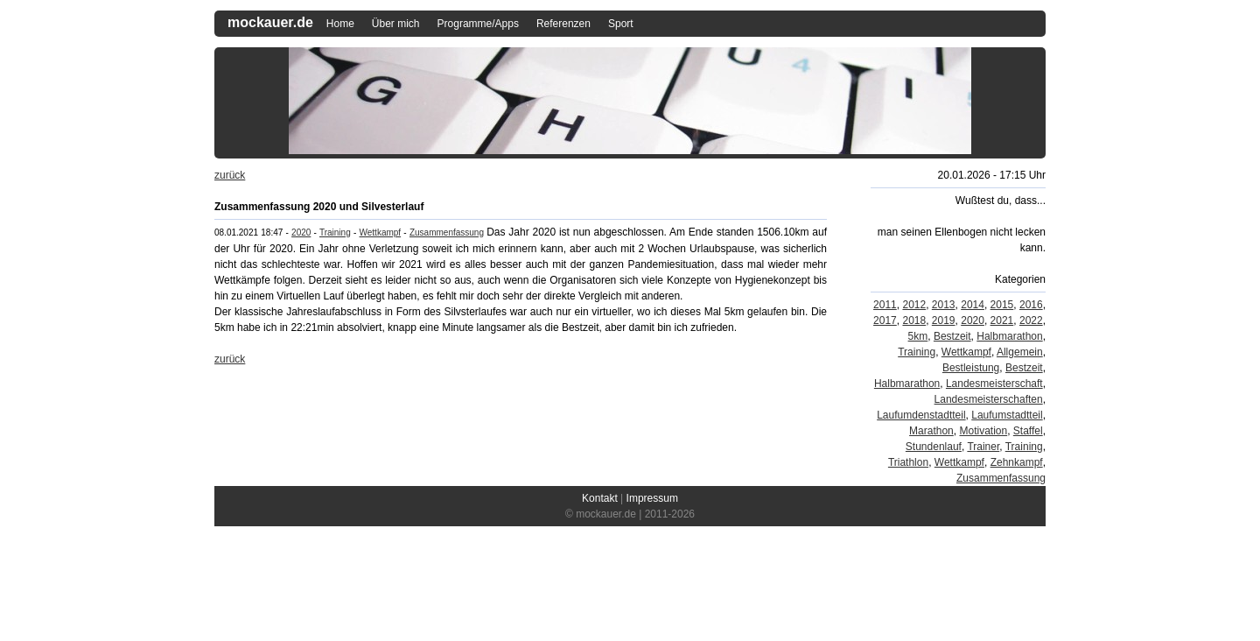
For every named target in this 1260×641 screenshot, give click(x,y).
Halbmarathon (1009, 336)
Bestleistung (970, 368)
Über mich (396, 24)
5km (918, 336)
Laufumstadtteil (1006, 415)
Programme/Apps (478, 24)
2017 (885, 320)
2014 (972, 305)
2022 (1031, 320)
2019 (944, 320)
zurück (229, 175)
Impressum (652, 498)
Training (335, 232)
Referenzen (563, 24)
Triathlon (908, 462)
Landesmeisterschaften (988, 399)
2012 (914, 305)
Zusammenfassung (447, 232)
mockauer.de (270, 22)
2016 (1031, 305)
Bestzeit (952, 336)
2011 (885, 305)
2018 (914, 320)
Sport (621, 24)
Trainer (983, 446)
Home (340, 24)
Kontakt (600, 498)
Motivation (983, 431)
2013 (944, 305)
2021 (1002, 320)
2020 (301, 232)
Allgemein (1020, 352)
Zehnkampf (1016, 462)
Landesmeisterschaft (994, 383)
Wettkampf (381, 232)
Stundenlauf (934, 446)
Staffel (1028, 431)
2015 (1002, 305)
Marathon (931, 431)
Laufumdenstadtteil (921, 415)
